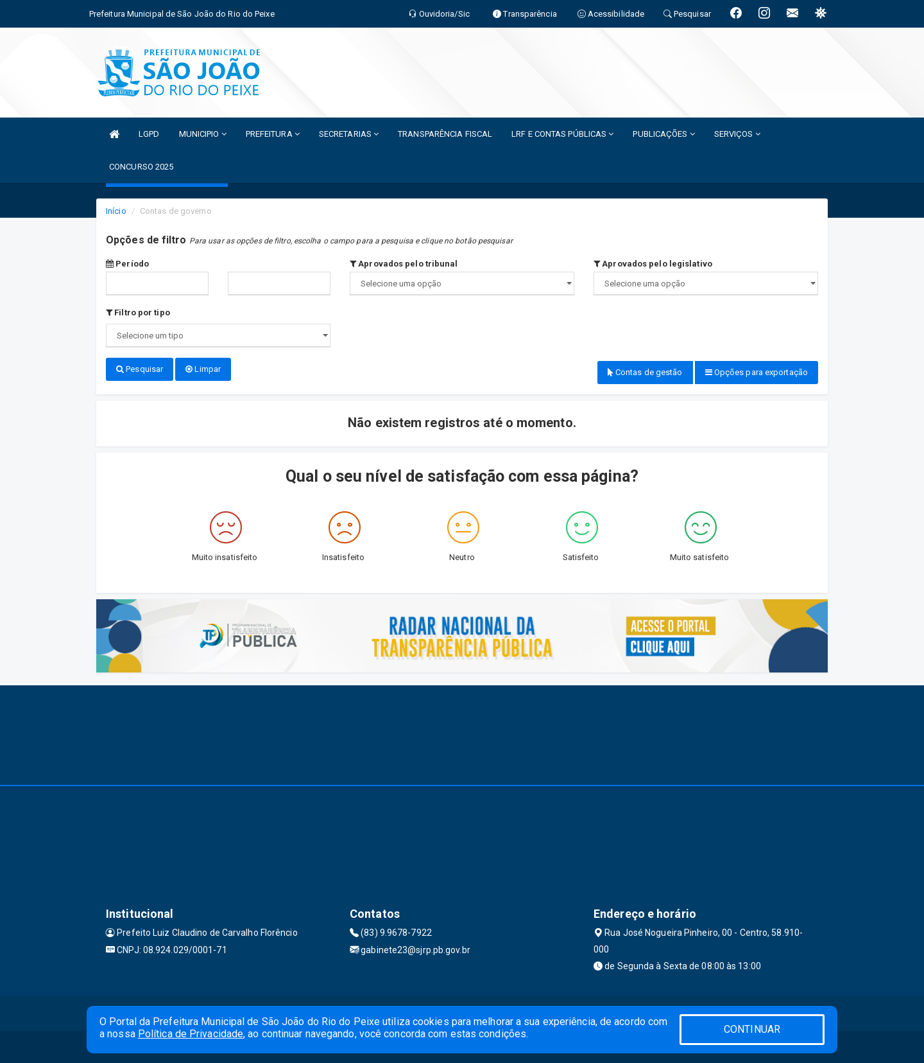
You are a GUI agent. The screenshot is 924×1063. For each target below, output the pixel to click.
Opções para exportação (756, 372)
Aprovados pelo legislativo (653, 263)
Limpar (203, 369)
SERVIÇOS (737, 134)
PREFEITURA (273, 134)
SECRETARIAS (349, 134)
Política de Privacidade (190, 1034)
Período (127, 263)
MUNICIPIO (203, 134)
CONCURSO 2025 (141, 166)
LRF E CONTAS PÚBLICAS (562, 134)
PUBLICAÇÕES (663, 134)
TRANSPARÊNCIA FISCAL (445, 134)
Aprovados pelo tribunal (404, 263)
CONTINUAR (752, 1029)
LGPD (149, 134)
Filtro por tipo (138, 312)
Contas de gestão (645, 372)
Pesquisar (139, 369)
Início (116, 211)
